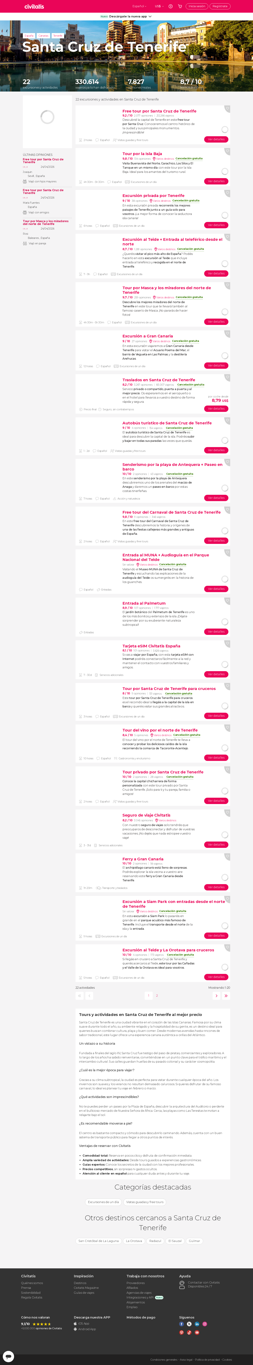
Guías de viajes (84, 1292)
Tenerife (57, 35)
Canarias (43, 35)
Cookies (227, 1359)
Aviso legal (186, 1359)
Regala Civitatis (31, 1297)
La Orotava (134, 1241)
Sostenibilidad (31, 1292)
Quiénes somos (32, 1283)
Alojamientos (135, 1302)
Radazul (155, 1241)
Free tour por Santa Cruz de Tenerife (43, 161)
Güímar (194, 1241)
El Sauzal (175, 1241)
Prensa (26, 1287)
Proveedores (135, 1283)
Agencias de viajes (138, 1292)
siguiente (215, 996)
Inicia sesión (197, 6)
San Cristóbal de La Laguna (99, 1241)
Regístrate (220, 6)
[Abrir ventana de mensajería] (8, 1356)
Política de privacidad (207, 1359)
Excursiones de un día (103, 1202)
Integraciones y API (140, 1297)
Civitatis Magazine (86, 1287)
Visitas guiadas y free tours (144, 1202)
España (29, 35)
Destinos (80, 1283)
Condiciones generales (163, 1359)
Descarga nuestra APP (92, 1317)
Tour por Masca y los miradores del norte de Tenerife (45, 222)
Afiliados (132, 1287)
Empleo (132, 1307)
